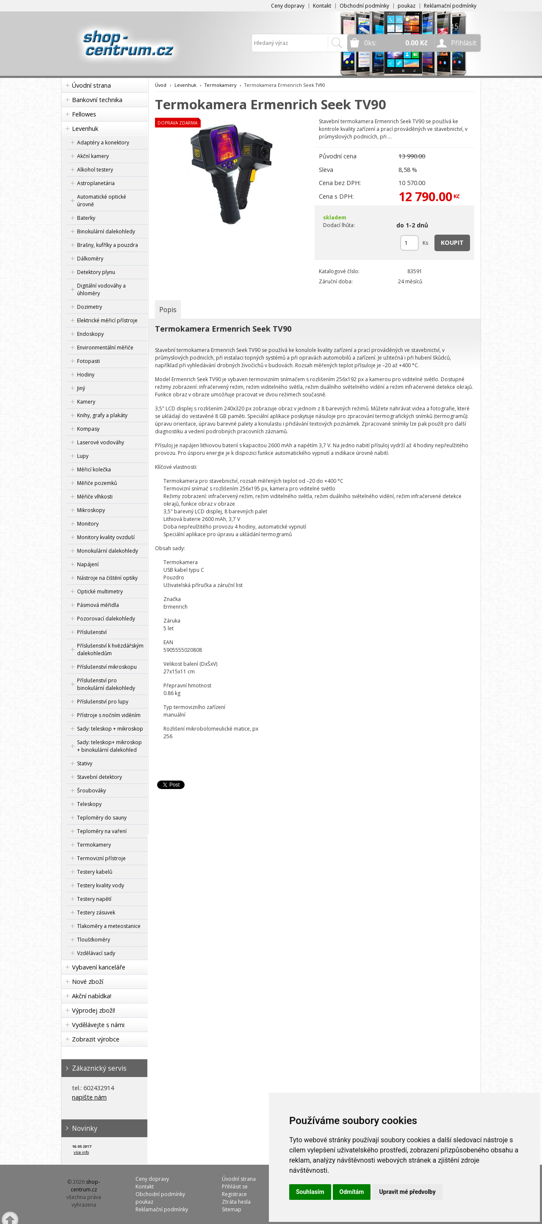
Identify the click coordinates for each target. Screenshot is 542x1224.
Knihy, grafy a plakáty (102, 415)
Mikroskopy (91, 510)
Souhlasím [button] (310, 1191)
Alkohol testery (95, 169)
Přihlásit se (235, 1186)
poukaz (406, 5)
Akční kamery (93, 156)
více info (81, 1152)
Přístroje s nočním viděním (109, 715)
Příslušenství (92, 632)
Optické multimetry (100, 591)
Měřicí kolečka (94, 469)
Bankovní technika (97, 100)
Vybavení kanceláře (98, 967)
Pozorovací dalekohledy (106, 618)
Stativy (84, 763)
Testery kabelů (94, 871)
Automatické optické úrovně (101, 200)
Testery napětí (94, 899)
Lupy (82, 456)
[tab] (168, 309)
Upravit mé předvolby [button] (407, 1191)
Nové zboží (87, 982)
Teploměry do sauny (102, 817)
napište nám (89, 1097)
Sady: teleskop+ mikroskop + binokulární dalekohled (109, 746)
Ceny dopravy (287, 5)
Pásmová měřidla (98, 605)
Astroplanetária (96, 183)
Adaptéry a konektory (103, 142)
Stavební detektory (99, 777)
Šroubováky (91, 790)
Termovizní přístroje (101, 858)
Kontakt (322, 5)
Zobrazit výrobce (95, 1039)
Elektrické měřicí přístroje (107, 320)
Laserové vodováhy (100, 442)
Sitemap (231, 1209)
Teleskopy (89, 804)
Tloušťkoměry (93, 939)
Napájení (88, 564)
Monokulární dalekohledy (107, 550)
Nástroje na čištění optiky (107, 578)
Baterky (86, 218)
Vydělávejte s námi (98, 1025)
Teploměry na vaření (102, 831)
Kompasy (88, 428)
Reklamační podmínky (450, 5)
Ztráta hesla (236, 1201)
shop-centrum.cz (85, 1185)
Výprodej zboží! (93, 1010)
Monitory (88, 523)
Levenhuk (85, 129)
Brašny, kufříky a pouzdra (107, 245)
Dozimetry (89, 306)
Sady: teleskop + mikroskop (110, 728)
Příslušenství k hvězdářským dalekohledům (110, 649)
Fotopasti (88, 361)
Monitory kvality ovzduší (106, 537)
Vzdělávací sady (96, 953)
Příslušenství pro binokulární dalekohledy (106, 684)
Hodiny (85, 374)
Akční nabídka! (91, 996)
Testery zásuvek (96, 912)
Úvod (160, 85)
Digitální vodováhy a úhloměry (101, 289)
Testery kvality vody (100, 885)
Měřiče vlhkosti (95, 496)
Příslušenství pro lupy (102, 701)
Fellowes (84, 114)
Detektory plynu (96, 272)
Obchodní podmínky (364, 5)
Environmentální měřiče (105, 347)
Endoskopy (90, 334)
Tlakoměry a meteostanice (109, 926)
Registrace (234, 1194)
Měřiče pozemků (97, 483)
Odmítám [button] (352, 1191)
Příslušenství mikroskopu (107, 666)
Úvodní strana (91, 85)
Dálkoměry (90, 258)
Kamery (86, 401)
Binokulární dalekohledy (106, 231)
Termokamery (94, 844)
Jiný (81, 388)
